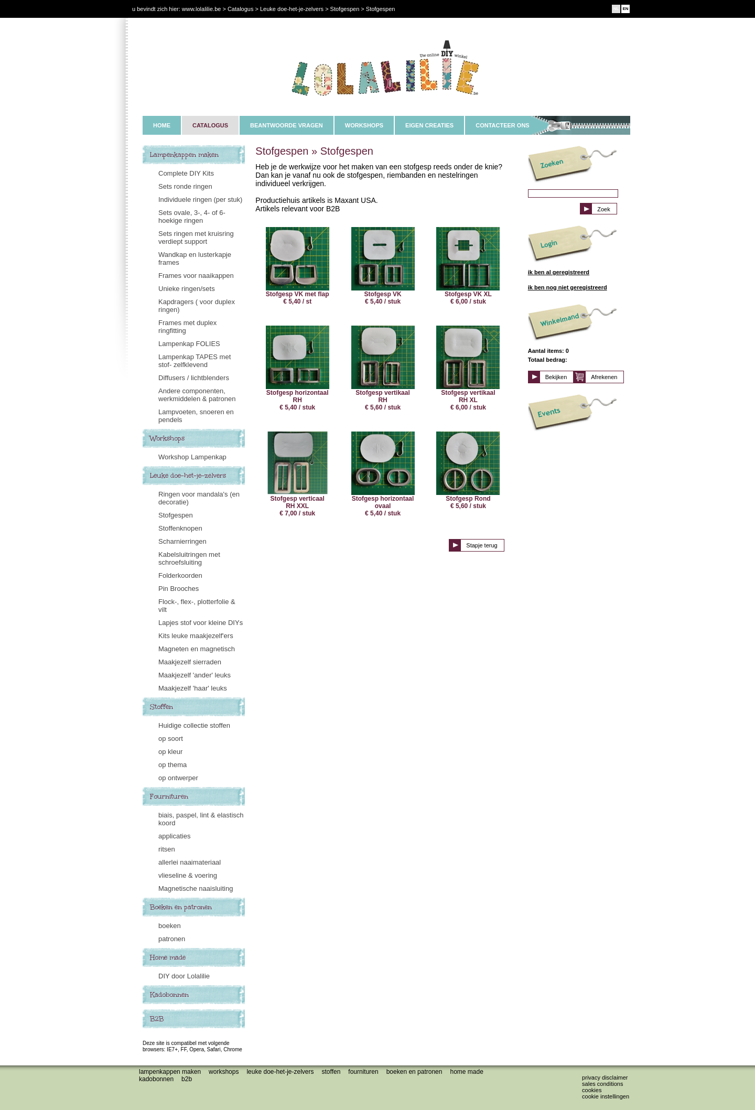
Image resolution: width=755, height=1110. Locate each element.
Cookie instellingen (605, 1096)
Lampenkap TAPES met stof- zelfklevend (194, 361)
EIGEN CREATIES (429, 125)
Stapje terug (481, 545)
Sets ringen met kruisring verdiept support (196, 237)
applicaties (174, 836)
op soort (170, 738)
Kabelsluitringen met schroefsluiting (189, 558)
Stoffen (161, 707)
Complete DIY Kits (186, 173)
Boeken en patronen (181, 907)
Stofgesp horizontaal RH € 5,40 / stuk (297, 368)
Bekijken (556, 377)
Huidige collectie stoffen (194, 725)
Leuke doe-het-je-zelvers (188, 475)
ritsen (166, 849)
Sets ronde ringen (185, 186)
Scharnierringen (182, 541)
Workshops (167, 438)
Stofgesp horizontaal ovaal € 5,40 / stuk (383, 474)
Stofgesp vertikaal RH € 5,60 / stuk (383, 368)
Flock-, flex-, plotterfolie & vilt (196, 605)
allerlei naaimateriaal (189, 862)
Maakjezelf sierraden (189, 662)
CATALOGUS (210, 125)
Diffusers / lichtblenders (193, 378)
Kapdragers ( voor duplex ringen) (196, 306)
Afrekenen (604, 377)
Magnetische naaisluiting (195, 888)
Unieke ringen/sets (186, 289)
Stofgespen (175, 515)
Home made (168, 957)
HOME (161, 125)
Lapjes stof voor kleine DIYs (200, 623)
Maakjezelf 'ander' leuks (194, 675)
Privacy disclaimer (605, 1077)
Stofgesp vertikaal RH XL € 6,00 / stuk (468, 368)
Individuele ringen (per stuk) (200, 199)
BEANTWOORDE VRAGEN (286, 125)
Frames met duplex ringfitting (187, 327)
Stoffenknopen (180, 528)
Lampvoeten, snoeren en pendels (196, 416)
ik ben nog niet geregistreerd (567, 287)
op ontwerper (178, 778)
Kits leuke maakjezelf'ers (195, 636)
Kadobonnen (169, 994)
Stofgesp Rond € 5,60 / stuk (468, 471)
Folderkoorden (180, 575)
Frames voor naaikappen (196, 275)
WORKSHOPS (364, 125)
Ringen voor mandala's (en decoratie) (199, 498)
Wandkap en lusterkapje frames (194, 258)
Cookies (591, 1090)
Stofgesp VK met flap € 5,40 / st (297, 266)
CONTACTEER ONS (502, 125)
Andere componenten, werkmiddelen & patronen (196, 395)
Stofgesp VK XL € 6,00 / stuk (468, 266)
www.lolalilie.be (201, 9)
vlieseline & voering (187, 875)
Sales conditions (602, 1084)
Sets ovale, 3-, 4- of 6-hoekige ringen (191, 216)
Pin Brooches (178, 588)
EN (625, 8)
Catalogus (241, 9)
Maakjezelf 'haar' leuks (192, 688)
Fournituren (169, 796)
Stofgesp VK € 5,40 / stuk (383, 266)
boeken (169, 926)
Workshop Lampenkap (192, 457)
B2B (157, 1019)
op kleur (170, 752)
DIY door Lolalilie (184, 976)
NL (616, 8)
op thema (172, 765)
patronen (171, 939)
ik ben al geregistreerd (558, 272)
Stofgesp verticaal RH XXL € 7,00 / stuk (297, 474)
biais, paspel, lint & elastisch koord (201, 819)
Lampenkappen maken (184, 154)
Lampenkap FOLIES (189, 344)
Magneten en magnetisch (196, 649)
